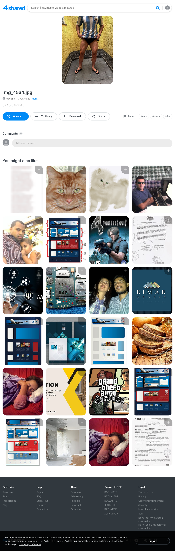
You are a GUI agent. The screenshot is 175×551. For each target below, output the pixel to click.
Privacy (142, 496)
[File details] (23, 189)
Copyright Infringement (151, 500)
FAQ (39, 496)
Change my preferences (30, 544)
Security (142, 505)
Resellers (75, 500)
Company (76, 492)
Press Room (9, 500)
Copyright (76, 505)
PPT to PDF (110, 509)
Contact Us (42, 509)
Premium (8, 492)
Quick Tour (42, 500)
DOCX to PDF (111, 500)
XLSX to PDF (111, 513)
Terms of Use (145, 492)
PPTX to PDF (111, 496)
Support (41, 492)
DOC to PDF (110, 492)
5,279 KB (18, 105)
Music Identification (148, 509)
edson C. (9, 98)
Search (6, 496)
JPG (7, 105)
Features (41, 505)
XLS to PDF (110, 505)
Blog (5, 505)
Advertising (77, 496)
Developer (76, 509)
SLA (140, 513)
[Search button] (158, 8)
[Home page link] (14, 7)
